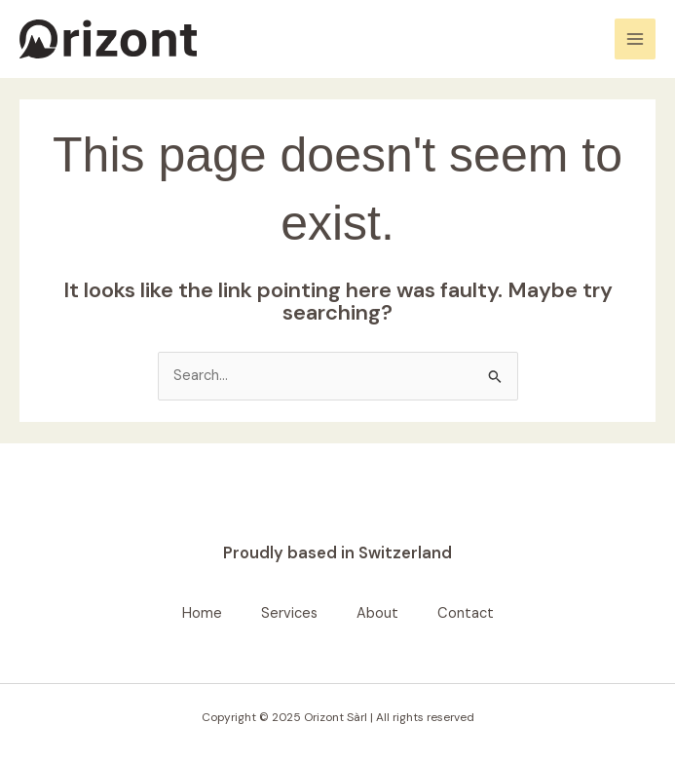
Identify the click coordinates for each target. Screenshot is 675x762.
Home (202, 613)
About (377, 613)
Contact (465, 613)
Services (289, 613)
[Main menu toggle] (635, 39)
